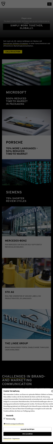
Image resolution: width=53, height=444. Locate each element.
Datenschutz (7, 438)
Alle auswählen (27, 434)
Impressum (16, 438)
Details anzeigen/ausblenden (15, 424)
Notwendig (10, 419)
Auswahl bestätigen (27, 429)
